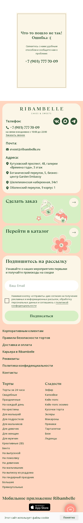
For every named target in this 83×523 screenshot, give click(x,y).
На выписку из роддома (17, 472)
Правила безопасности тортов (26, 338)
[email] (41, 285)
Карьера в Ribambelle (18, 352)
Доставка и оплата (17, 345)
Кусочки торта (54, 409)
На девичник (10, 463)
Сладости (53, 383)
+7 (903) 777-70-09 (41, 61)
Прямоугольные (12, 487)
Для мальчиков (12, 424)
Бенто (6, 448)
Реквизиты (10, 359)
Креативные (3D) (13, 443)
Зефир (49, 390)
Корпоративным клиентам (22, 331)
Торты (8, 383)
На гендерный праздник (18, 477)
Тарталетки (52, 428)
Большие (8, 482)
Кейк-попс (51, 399)
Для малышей (11, 414)
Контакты (9, 372)
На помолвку (10, 458)
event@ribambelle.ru (25, 149)
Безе (48, 433)
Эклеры (50, 414)
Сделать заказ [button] (21, 201)
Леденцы (51, 438)
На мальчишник (12, 467)
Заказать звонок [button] (15, 135)
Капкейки (51, 394)
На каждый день (13, 404)
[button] (23, 128)
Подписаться (41, 315)
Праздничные (11, 399)
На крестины (10, 409)
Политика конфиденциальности (27, 365)
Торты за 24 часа (13, 390)
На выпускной (11, 453)
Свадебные (9, 394)
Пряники (50, 424)
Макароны (52, 419)
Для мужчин (10, 438)
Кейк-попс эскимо (56, 404)
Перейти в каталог (27, 231)
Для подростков (13, 419)
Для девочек (10, 428)
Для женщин (10, 433)
